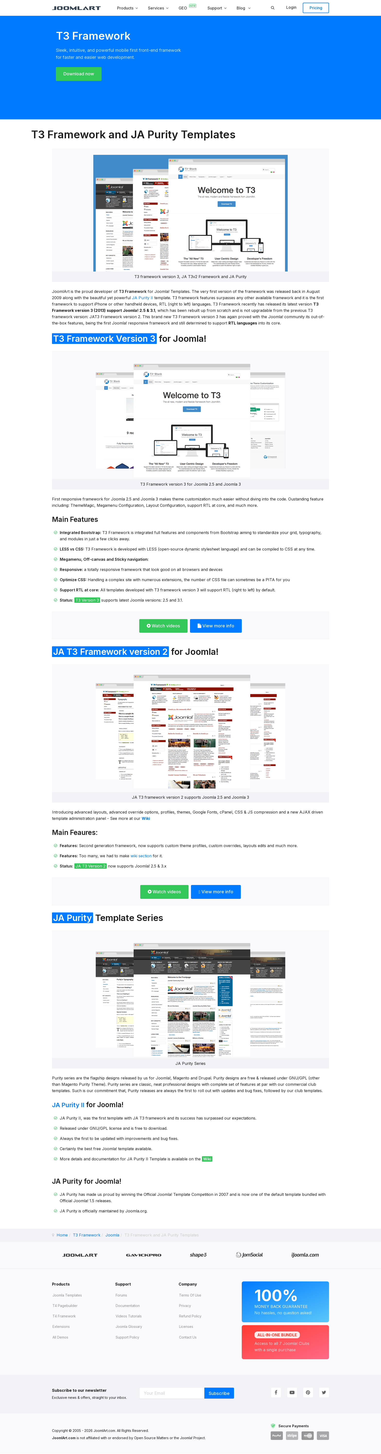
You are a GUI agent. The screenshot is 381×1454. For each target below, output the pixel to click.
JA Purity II (142, 297)
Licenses (186, 1327)
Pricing (316, 7)
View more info (218, 625)
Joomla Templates (67, 1295)
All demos (60, 1337)
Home (62, 1235)
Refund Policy (190, 1316)
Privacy (185, 1306)
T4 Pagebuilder (65, 1306)
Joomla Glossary (129, 1327)
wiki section (141, 855)
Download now (81, 73)
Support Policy (127, 1337)
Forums (121, 1295)
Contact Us (188, 1337)
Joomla (112, 1235)
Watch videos (161, 625)
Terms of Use (190, 1295)
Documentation (128, 1306)
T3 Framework (86, 1235)
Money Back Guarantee (285, 1301)
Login (291, 7)
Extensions (61, 1327)
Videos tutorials (129, 1316)
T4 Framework (64, 1316)
